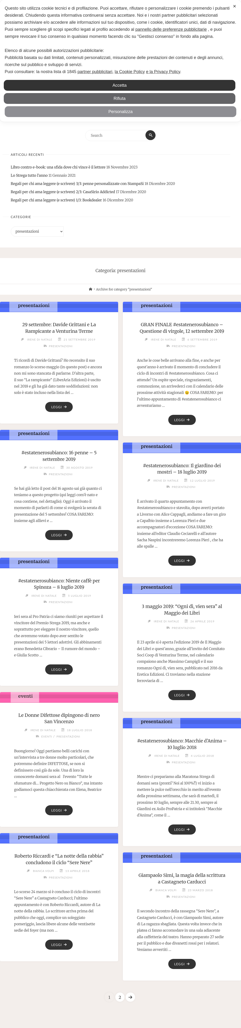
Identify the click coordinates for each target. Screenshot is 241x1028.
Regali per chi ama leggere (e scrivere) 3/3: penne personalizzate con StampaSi (77, 184)
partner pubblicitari (94, 71)
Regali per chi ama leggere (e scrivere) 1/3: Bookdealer (56, 201)
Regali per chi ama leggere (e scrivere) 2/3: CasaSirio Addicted (63, 192)
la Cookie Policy (130, 71)
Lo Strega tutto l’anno (29, 176)
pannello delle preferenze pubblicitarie (171, 29)
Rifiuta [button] (119, 98)
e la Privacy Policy (163, 71)
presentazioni (60, 347)
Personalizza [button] (120, 111)
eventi (46, 737)
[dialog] (120, 61)
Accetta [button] (119, 85)
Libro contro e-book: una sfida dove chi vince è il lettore (58, 168)
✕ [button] (234, 6)
